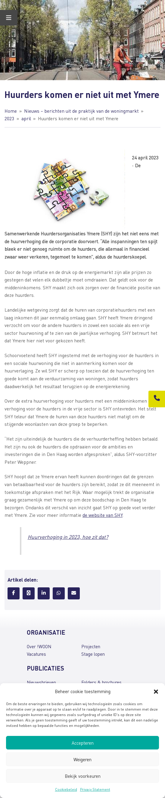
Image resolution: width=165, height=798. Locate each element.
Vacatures (36, 654)
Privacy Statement (95, 789)
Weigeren (82, 759)
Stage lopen (93, 654)
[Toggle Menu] (8, 18)
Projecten (90, 646)
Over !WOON (39, 646)
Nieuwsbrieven (41, 682)
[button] (156, 692)
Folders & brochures (101, 682)
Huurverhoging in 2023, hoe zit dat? (68, 536)
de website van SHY (102, 515)
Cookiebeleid (66, 789)
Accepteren (83, 743)
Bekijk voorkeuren (83, 776)
